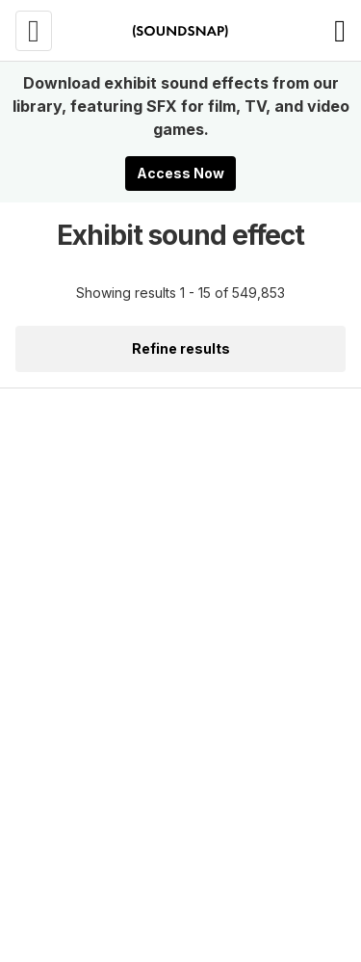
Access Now (180, 173)
